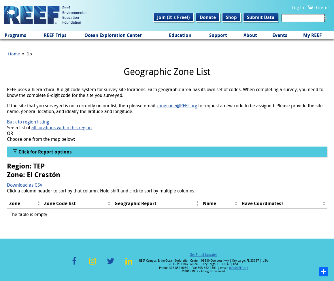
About (250, 35)
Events (279, 35)
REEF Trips (55, 35)
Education (180, 35)
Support (218, 35)
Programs (15, 35)
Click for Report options (44, 152)
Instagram (92, 264)
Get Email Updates (203, 254)
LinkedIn (129, 264)
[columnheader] (24, 203)
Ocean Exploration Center (113, 35)
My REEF (312, 35)
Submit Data (260, 17)
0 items (321, 7)
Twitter (111, 264)
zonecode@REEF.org (176, 105)
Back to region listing (28, 122)
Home (14, 54)
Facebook (74, 264)
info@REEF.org (238, 268)
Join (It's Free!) (173, 17)
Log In (298, 7)
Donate (208, 17)
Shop (231, 17)
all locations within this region (61, 127)
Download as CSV (24, 185)
